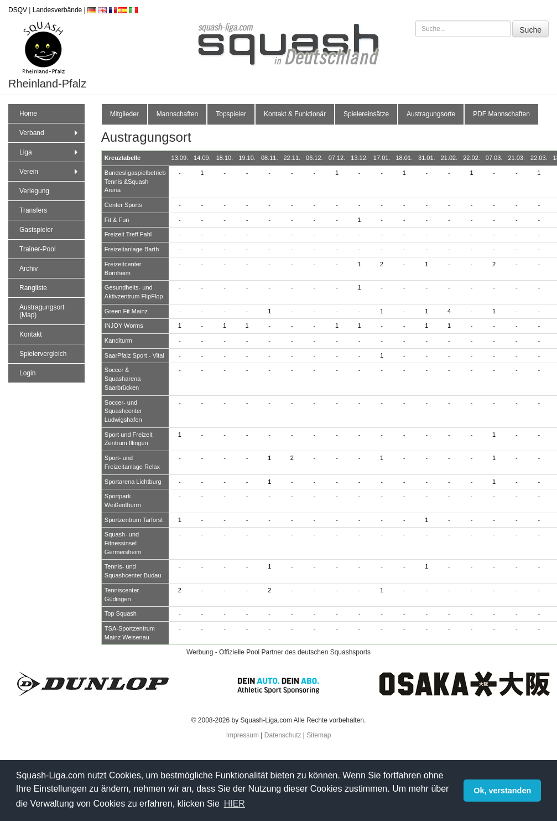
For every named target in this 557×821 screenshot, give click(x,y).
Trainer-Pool (37, 249)
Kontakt (30, 334)
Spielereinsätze (366, 114)
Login (27, 373)
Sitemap (318, 735)
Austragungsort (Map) (41, 311)
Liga (49, 152)
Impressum (242, 735)
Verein (49, 171)
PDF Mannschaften (501, 114)
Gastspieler (36, 230)
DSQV (17, 10)
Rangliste (33, 288)
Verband (49, 133)
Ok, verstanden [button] (502, 790)
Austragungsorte (431, 114)
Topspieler (231, 114)
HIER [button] (234, 803)
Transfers (33, 210)
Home (28, 113)
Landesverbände (57, 10)
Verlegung (34, 191)
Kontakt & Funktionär (295, 114)
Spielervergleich (42, 354)
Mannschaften (177, 114)
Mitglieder (124, 114)
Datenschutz (282, 735)
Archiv (28, 268)
